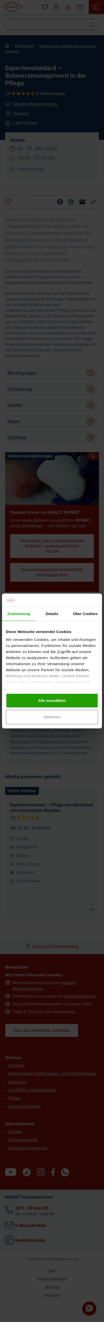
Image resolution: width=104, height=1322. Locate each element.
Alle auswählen (52, 700)
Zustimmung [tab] (18, 614)
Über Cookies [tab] (85, 614)
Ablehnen (52, 717)
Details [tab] (52, 614)
